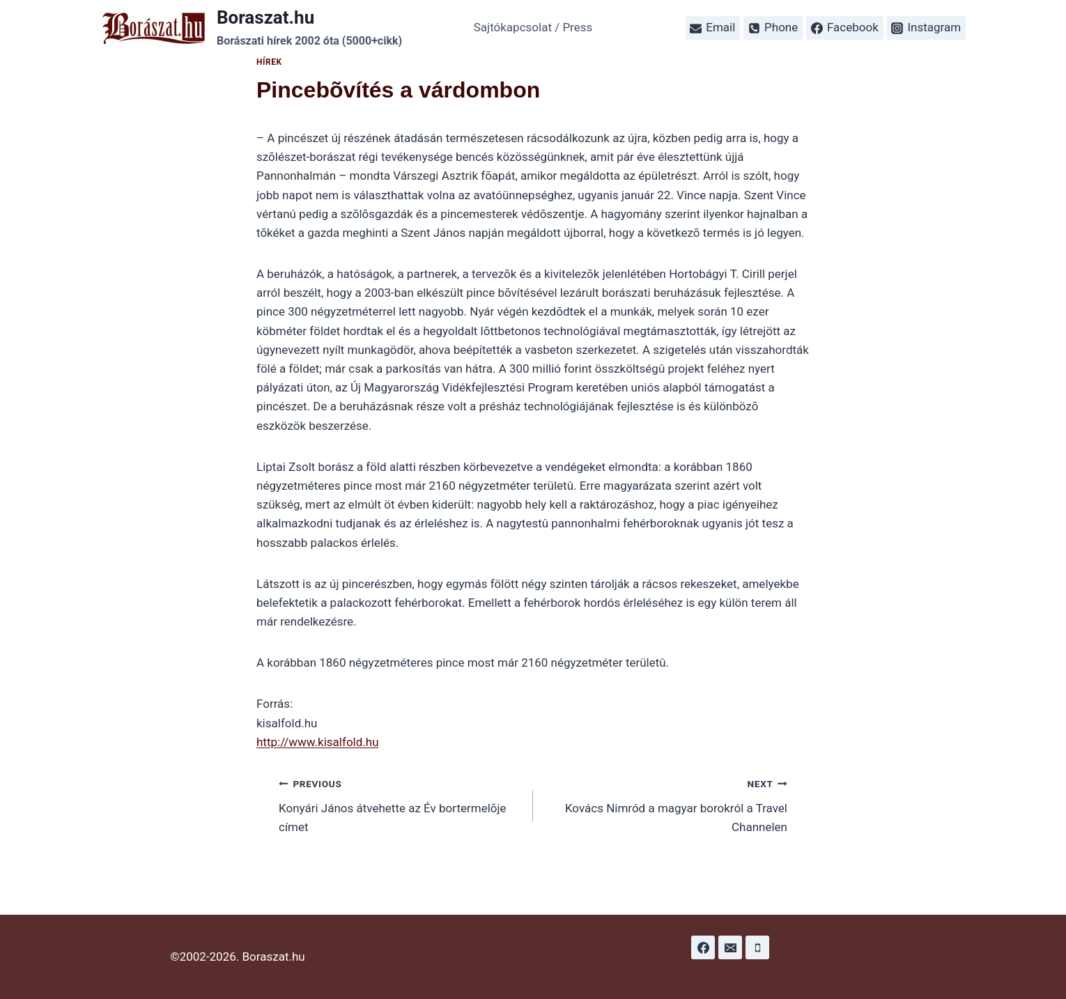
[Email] (730, 947)
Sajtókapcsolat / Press (533, 27)
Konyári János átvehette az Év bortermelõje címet (400, 804)
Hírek (269, 62)
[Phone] (757, 947)
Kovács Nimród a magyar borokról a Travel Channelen (666, 804)
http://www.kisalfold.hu (317, 742)
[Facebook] (703, 947)
